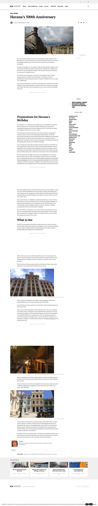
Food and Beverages (73, 134)
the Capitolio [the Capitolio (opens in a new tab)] (44, 300)
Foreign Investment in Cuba (74, 135)
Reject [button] (91, 504)
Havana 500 (39, 454)
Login (66, 6)
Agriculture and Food (73, 116)
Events (46, 6)
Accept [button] (87, 504)
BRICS (70, 122)
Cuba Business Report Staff (16, 488)
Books (41, 6)
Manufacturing (72, 142)
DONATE (53, 6)
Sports (70, 147)
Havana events (45, 454)
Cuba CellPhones (33, 6)
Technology (71, 149)
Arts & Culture (72, 118)
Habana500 (34, 454)
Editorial (70, 129)
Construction (71, 126)
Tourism (70, 150)
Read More (94, 504)
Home (24, 6)
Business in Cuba (72, 124)
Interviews (71, 140)
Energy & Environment (73, 131)
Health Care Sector (73, 137)
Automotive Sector (73, 119)
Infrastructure (72, 139)
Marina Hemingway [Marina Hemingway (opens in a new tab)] (50, 318)
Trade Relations (72, 152)
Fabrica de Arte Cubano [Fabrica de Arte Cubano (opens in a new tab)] (29, 385)
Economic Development (73, 127)
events (30, 454)
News (70, 145)
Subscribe (60, 6)
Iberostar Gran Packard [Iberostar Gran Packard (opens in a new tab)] (44, 158)
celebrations (25, 454)
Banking (70, 121)
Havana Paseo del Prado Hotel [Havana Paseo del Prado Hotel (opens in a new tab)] (41, 160)
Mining (70, 144)
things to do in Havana (52, 454)
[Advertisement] (37, 102)
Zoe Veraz (16, 22)
